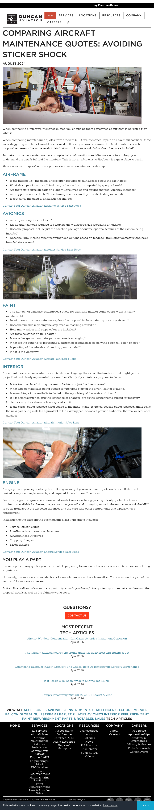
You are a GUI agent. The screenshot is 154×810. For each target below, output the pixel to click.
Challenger (103, 710)
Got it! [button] (145, 805)
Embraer (139, 710)
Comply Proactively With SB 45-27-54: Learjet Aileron (77, 695)
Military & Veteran (139, 744)
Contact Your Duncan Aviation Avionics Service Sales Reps (42, 249)
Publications (89, 745)
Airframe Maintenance (39, 739)
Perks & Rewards (139, 748)
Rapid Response (64, 741)
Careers (139, 725)
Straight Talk (89, 752)
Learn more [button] (110, 805)
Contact (114, 734)
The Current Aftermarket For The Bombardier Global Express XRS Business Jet (77, 652)
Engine (11, 482)
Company (114, 725)
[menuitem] (68, 22)
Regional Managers (64, 747)
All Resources (89, 730)
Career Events (139, 751)
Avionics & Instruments (69, 710)
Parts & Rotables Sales (83, 718)
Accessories (35, 710)
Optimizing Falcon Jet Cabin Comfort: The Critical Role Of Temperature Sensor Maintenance (77, 666)
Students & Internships (139, 739)
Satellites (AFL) (64, 738)
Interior (13, 366)
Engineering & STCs (39, 762)
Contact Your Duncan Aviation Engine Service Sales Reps (41, 551)
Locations (64, 725)
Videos (89, 756)
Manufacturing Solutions (40, 779)
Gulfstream (45, 714)
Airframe (14, 174)
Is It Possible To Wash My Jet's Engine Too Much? (77, 681)
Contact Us (77, 615)
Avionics (13, 213)
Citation (123, 710)
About (114, 730)
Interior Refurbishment (126, 714)
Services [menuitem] (66, 15)
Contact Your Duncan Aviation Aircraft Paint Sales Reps (39, 358)
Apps (89, 734)
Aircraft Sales (39, 734)
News (89, 741)
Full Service (64, 734)
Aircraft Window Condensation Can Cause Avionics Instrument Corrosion (77, 638)
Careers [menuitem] (54, 22)
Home (15, 725)
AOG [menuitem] (50, 15)
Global (26, 714)
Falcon (12, 714)
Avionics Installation (39, 746)
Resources (89, 725)
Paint (9, 305)
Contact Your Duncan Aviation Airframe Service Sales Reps (42, 205)
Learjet (64, 714)
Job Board (139, 730)
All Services (39, 730)
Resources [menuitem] (111, 15)
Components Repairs (39, 752)
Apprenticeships (139, 734)
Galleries (89, 738)
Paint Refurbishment (41, 718)
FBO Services (39, 767)
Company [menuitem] (133, 15)
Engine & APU (39, 757)
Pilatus (79, 714)
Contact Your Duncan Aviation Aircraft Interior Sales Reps (41, 422)
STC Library (89, 749)
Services (39, 725)
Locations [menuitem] (87, 15)
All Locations (64, 730)
